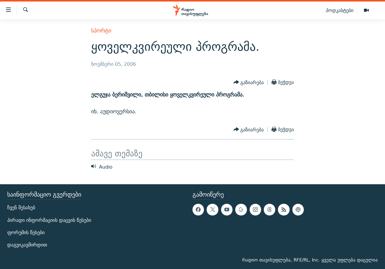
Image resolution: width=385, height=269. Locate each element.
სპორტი (101, 30)
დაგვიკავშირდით (27, 245)
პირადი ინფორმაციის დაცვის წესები (49, 220)
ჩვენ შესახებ (21, 207)
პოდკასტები (339, 10)
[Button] (248, 82)
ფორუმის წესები (26, 232)
